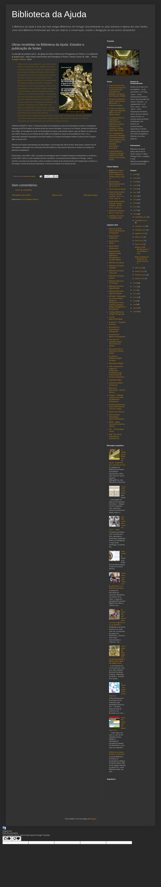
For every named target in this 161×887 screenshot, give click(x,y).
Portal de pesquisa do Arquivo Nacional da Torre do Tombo (117, 407)
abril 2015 (139, 268)
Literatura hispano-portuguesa (116, 384)
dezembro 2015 (141, 217)
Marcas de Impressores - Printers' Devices (117, 390)
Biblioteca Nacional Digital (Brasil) (116, 287)
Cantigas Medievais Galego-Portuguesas (116, 313)
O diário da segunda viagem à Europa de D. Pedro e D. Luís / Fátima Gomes (117, 111)
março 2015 (139, 271)
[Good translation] (7, 838)
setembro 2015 (141, 230)
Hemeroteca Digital (116, 363)
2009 (135, 301)
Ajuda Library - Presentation (114, 247)
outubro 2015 (140, 226)
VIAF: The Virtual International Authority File (115, 436)
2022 (135, 189)
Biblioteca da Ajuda (49, 14)
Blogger (93, 819)
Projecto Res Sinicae (116, 412)
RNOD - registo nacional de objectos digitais (117, 424)
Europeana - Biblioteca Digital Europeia (115, 358)
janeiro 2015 (140, 278)
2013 (135, 287)
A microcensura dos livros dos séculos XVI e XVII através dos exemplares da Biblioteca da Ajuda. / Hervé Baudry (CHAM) (117, 91)
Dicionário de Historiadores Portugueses (114, 329)
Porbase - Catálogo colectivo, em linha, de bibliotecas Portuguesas (116, 398)
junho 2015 (139, 241)
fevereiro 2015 (141, 275)
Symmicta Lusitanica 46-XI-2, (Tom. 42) (116, 212)
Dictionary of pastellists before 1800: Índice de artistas (115, 343)
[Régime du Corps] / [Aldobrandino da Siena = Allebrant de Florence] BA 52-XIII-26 (117, 175)
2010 (135, 297)
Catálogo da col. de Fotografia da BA (116, 217)
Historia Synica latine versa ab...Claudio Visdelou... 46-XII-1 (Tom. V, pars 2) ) (117, 205)
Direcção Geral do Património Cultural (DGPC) (116, 351)
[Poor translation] (16, 838)
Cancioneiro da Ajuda (117, 189)
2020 (135, 196)
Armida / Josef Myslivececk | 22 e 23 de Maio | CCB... (142, 250)
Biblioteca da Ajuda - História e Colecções (117, 753)
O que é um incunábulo (123, 490)
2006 (135, 311)
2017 (135, 207)
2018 (135, 203)
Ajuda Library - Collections (114, 237)
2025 (135, 178)
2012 (135, 290)
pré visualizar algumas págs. (75, 112)
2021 (135, 192)
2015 (135, 214)
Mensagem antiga (90, 195)
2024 (135, 182)
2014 (135, 283)
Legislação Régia (115, 380)
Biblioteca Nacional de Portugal (116, 282)
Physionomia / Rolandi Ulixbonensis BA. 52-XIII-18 (117, 184)
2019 (135, 200)
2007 (135, 308)
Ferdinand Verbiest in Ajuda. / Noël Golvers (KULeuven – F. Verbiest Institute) (117, 102)
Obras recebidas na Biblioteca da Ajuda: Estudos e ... (142, 260)
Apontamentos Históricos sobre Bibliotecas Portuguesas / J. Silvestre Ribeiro (115, 255)
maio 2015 (139, 244)
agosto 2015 (140, 233)
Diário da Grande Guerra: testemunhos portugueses (117, 231)
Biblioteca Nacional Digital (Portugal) (116, 292)
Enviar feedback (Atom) (29, 199)
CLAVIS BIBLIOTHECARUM (115, 318)
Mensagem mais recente (21, 195)
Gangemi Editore (19, 59)
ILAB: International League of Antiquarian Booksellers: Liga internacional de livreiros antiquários (116, 371)
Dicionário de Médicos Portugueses (117, 336)
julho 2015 (139, 237)
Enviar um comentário (23, 190)
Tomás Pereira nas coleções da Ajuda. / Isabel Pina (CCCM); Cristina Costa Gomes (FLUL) (117, 155)
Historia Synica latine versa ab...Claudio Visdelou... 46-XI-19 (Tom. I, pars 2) (117, 195)
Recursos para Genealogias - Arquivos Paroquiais (116, 417)
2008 (135, 304)
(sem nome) (123, 553)
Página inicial (57, 195)
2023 (135, 185)
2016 (135, 210)
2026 (135, 174)
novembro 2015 (141, 220)
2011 (135, 294)
